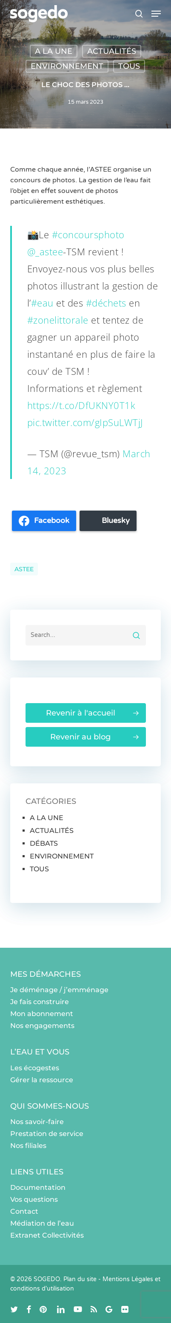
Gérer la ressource (41, 1080)
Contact (24, 1211)
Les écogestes (34, 1068)
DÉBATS (44, 843)
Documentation (38, 1187)
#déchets (106, 302)
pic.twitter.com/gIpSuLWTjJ (85, 422)
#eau (42, 302)
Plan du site (80, 1279)
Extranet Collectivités (47, 1235)
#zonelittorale (57, 319)
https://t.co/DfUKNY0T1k (81, 405)
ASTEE (24, 569)
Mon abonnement (41, 1014)
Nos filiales (28, 1146)
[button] (156, 13)
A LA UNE (53, 51)
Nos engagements (42, 1026)
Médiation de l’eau (42, 1223)
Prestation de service (46, 1134)
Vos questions (34, 1199)
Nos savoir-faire (37, 1122)
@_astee (45, 251)
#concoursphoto (88, 234)
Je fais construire (39, 1002)
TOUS (129, 66)
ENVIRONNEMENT (67, 66)
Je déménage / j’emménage (59, 990)
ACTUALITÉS (111, 51)
